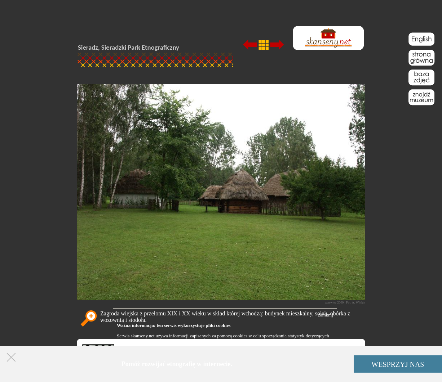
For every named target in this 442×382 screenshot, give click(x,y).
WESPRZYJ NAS (397, 364)
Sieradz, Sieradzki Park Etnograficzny (128, 47)
